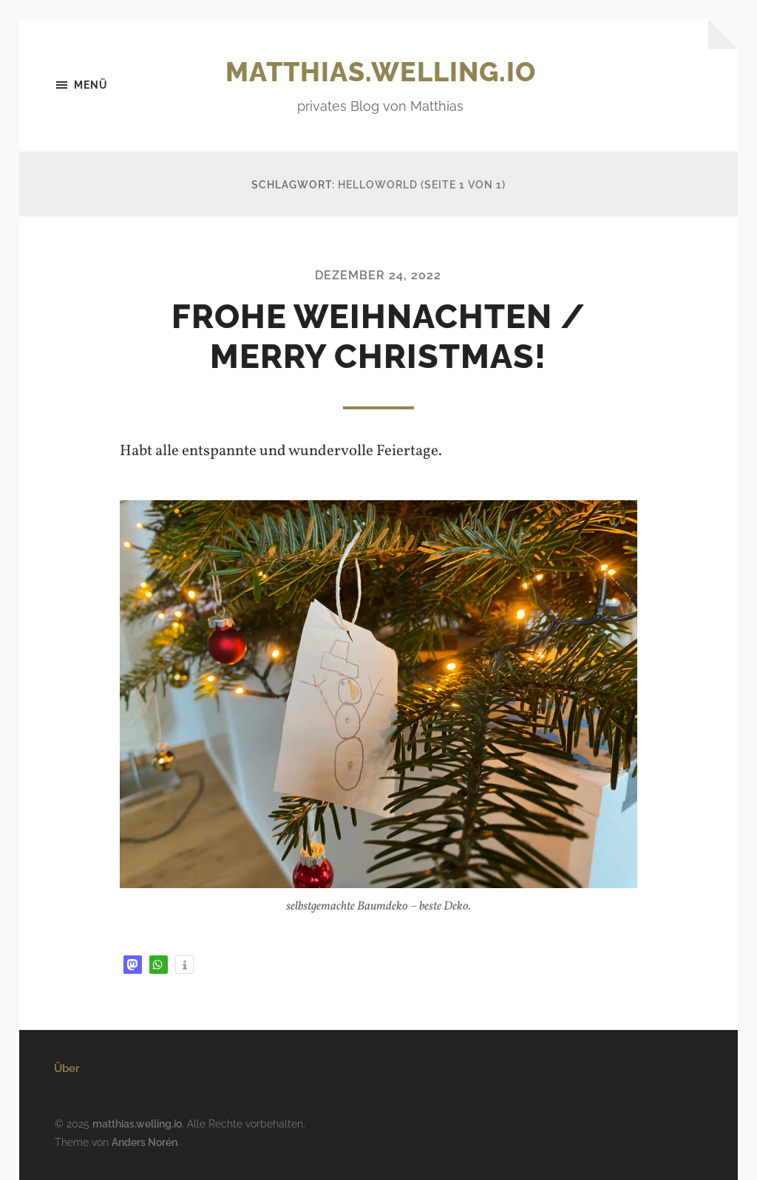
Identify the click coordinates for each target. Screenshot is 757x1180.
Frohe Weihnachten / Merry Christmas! (378, 336)
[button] (132, 964)
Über (67, 1068)
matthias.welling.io (380, 71)
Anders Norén (144, 1142)
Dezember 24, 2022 (378, 275)
